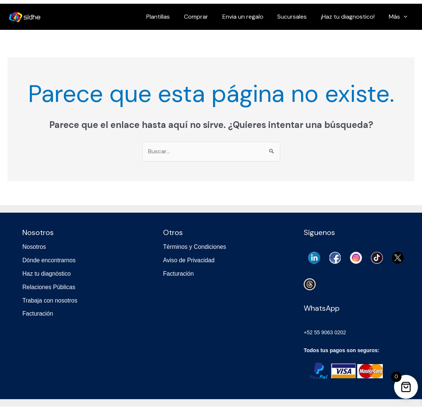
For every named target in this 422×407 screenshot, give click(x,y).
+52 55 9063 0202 (325, 333)
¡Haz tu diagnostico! (351, 17)
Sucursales (297, 17)
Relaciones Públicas (49, 286)
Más (399, 17)
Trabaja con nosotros (50, 300)
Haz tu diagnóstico (47, 273)
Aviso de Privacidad (189, 260)
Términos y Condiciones (195, 247)
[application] (405, 17)
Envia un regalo (250, 17)
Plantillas (170, 17)
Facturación (38, 313)
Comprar (206, 17)
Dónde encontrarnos (49, 260)
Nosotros (34, 247)
